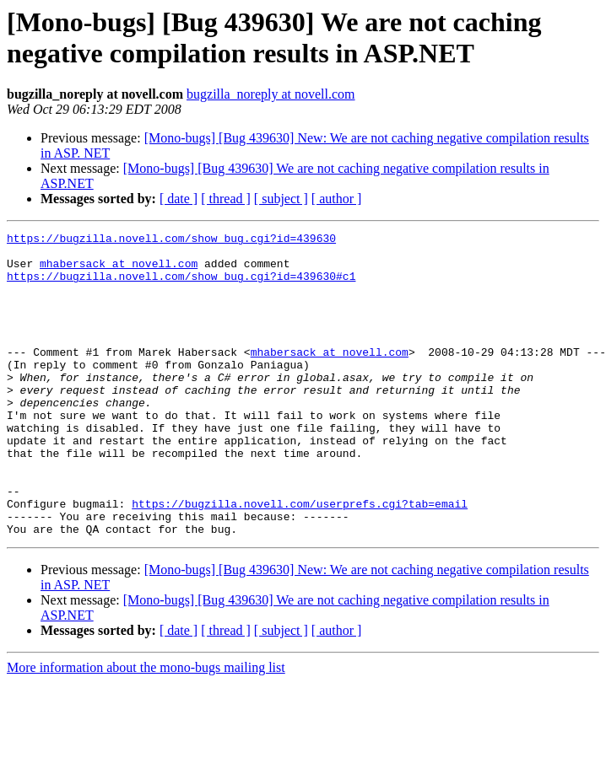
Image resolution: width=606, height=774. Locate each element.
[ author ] (336, 198)
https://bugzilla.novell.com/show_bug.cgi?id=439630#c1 (181, 285)
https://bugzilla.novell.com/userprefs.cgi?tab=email (300, 559)
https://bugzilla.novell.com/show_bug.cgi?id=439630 (171, 240)
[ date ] (178, 198)
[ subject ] (281, 198)
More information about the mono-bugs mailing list (146, 728)
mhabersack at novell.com (118, 270)
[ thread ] (226, 198)
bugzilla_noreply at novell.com (271, 94)
